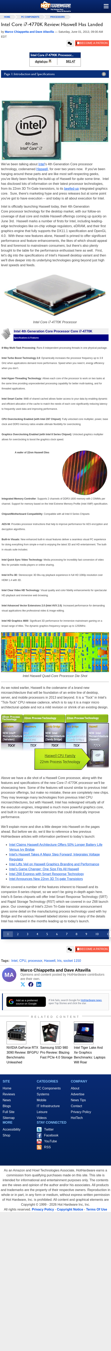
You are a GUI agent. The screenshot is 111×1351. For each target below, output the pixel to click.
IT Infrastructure (48, 1106)
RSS (47, 1147)
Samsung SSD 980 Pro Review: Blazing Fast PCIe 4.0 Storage (56, 1052)
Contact (76, 1106)
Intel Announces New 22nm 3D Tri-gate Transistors (46, 879)
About (75, 1088)
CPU (22, 960)
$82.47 (70, 61)
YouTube (50, 1141)
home (7, 17)
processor (35, 960)
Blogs (7, 1106)
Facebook (51, 1135)
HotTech (77, 1118)
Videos (42, 1118)
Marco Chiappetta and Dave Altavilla (55, 970)
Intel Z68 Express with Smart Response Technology (46, 874)
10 (97, 934)
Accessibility (11, 1129)
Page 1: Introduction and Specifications (56, 74)
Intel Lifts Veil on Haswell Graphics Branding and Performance (54, 864)
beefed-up (71, 188)
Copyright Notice (70, 1209)
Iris (59, 960)
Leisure (42, 1112)
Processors (57, 17)
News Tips (78, 1100)
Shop (6, 1135)
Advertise (77, 1094)
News (7, 1100)
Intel (41, 164)
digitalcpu (41, 61)
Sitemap (9, 1118)
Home (7, 1088)
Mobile (41, 1100)
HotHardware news (91, 1000)
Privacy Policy (81, 1112)
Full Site (8, 1112)
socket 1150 (72, 960)
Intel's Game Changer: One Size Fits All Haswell (44, 869)
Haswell (42, 169)
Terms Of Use (96, 1209)
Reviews (9, 1094)
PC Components (30, 17)
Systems (43, 1094)
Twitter (49, 1129)
